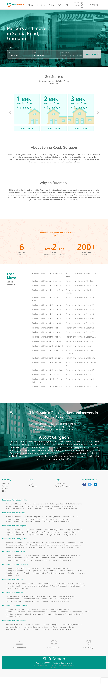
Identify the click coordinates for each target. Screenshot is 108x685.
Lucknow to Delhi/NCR (14, 633)
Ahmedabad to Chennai (36, 620)
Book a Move (27, 136)
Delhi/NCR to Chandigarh (15, 514)
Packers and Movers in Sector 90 (46, 349)
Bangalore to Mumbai (34, 538)
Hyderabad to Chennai (75, 550)
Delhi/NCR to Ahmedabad (15, 517)
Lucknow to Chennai (13, 635)
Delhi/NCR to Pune (34, 514)
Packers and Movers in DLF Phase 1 (47, 394)
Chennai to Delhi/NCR (13, 563)
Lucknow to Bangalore (51, 633)
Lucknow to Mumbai (32, 633)
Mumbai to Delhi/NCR (13, 525)
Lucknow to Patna (49, 637)
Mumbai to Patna (50, 530)
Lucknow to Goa (65, 637)
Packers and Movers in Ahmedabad (15, 613)
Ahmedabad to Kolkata (14, 622)
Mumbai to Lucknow (33, 530)
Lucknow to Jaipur (12, 637)
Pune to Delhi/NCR (12, 591)
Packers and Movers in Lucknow (14, 629)
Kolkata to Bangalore (48, 604)
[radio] (10, 57)
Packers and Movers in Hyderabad (14, 547)
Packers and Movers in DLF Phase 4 (81, 394)
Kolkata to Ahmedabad (14, 609)
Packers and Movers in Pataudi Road (48, 293)
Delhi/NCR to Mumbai (13, 512)
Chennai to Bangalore (50, 563)
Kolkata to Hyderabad (67, 604)
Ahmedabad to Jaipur (33, 622)
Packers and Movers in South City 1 (47, 354)
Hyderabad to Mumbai (35, 550)
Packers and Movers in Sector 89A (80, 345)
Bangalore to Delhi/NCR (14, 538)
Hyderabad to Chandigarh (15, 553)
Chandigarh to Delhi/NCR (15, 576)
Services (41, 5)
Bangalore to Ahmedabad (15, 543)
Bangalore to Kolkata (51, 540)
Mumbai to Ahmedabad (14, 530)
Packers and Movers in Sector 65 (80, 335)
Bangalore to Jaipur (69, 540)
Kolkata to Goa (63, 609)
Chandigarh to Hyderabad (15, 579)
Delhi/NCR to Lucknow (36, 517)
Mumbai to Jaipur (64, 527)
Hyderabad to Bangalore (55, 550)
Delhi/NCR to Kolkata (51, 514)
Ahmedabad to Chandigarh (58, 620)
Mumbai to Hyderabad (52, 525)
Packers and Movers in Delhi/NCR (14, 508)
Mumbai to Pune (32, 527)
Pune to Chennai (78, 591)
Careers (5, 497)
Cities (51, 5)
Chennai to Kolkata (48, 566)
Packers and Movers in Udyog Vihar (81, 387)
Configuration (64, 62)
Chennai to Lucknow (33, 568)
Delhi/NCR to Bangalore (33, 512)
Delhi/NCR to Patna (54, 517)
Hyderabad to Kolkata (53, 553)
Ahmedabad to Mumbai (36, 617)
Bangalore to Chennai (74, 538)
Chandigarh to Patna (75, 581)
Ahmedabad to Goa (13, 625)
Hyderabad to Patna (55, 555)
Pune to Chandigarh (13, 594)
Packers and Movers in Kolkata (13, 601)
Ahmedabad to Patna (72, 622)
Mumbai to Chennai (70, 525)
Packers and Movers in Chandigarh (15, 572)
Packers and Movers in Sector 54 (46, 326)
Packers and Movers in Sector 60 (80, 331)
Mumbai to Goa (65, 530)
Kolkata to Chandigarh (30, 607)
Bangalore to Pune (34, 540)
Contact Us (33, 494)
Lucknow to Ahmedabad (30, 637)
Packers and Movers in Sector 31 (80, 313)
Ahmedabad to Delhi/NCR (15, 617)
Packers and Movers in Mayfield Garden (79, 299)
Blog (68, 5)
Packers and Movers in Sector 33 (46, 317)
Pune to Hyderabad (62, 591)
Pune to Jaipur (43, 594)
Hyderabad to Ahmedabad (15, 555)
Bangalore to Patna (54, 543)
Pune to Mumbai (28, 591)
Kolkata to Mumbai (31, 604)
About (30, 5)
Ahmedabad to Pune (79, 620)
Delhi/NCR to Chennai (74, 512)
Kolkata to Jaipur (63, 607)
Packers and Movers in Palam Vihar (47, 382)
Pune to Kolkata (29, 594)
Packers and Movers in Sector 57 (80, 382)
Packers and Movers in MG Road (80, 289)
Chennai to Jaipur (64, 566)
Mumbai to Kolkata (48, 527)
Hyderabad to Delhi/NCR (14, 550)
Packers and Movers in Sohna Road (47, 378)
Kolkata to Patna (49, 609)
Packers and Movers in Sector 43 (80, 317)
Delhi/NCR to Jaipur (69, 514)
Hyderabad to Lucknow (36, 555)
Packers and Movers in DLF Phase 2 (47, 281)
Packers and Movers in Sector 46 (80, 322)
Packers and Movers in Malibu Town (47, 298)
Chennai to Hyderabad (69, 563)
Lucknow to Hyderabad (71, 633)
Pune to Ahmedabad (59, 594)
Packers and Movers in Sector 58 (46, 331)
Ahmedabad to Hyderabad (15, 620)
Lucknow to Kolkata (67, 635)
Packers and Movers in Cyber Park (47, 289)
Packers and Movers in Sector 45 (46, 322)
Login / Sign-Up (92, 5)
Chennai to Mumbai (32, 563)
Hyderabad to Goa (72, 555)
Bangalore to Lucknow (36, 543)
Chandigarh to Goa (13, 584)
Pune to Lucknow (76, 594)
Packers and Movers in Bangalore (14, 534)
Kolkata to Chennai (12, 607)
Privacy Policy (60, 492)
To (35, 62)
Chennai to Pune (32, 566)
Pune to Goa (23, 596)
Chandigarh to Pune (55, 579)
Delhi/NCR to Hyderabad (54, 512)
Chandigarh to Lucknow (55, 581)
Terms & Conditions (63, 494)
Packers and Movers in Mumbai (13, 521)
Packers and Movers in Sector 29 (80, 378)
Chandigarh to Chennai (36, 579)
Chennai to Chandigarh (14, 566)
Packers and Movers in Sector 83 (80, 340)
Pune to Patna (11, 596)
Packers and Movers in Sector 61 (46, 335)
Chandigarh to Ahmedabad (34, 581)
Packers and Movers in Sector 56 (80, 326)
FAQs (60, 5)
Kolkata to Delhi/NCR (13, 604)
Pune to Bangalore (44, 591)
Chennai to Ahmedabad (14, 568)
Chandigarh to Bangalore (56, 576)
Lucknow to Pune (50, 635)
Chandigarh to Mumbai (35, 576)
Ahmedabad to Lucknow (53, 622)
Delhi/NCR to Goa (70, 517)
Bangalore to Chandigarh (15, 540)
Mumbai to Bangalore (32, 525)
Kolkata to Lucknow (32, 609)
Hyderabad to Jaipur (71, 553)
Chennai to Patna (50, 568)
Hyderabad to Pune (35, 553)
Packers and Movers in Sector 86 (46, 345)
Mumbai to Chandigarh (14, 527)
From (10, 62)
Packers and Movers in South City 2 (47, 366)
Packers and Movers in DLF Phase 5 (81, 293)
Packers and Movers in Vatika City (80, 366)
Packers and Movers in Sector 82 (46, 340)
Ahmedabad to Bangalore (57, 617)
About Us (5, 492)
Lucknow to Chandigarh (32, 635)
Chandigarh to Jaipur (13, 581)
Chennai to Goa (65, 568)
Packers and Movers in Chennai (13, 559)
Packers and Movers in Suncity (79, 354)
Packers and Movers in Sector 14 (80, 305)
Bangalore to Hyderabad (54, 538)
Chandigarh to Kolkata (74, 579)
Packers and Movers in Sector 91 (80, 349)
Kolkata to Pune (48, 607)
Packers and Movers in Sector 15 (46, 313)
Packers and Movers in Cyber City (46, 370)
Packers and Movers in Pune (12, 588)
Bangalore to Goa (70, 543)
